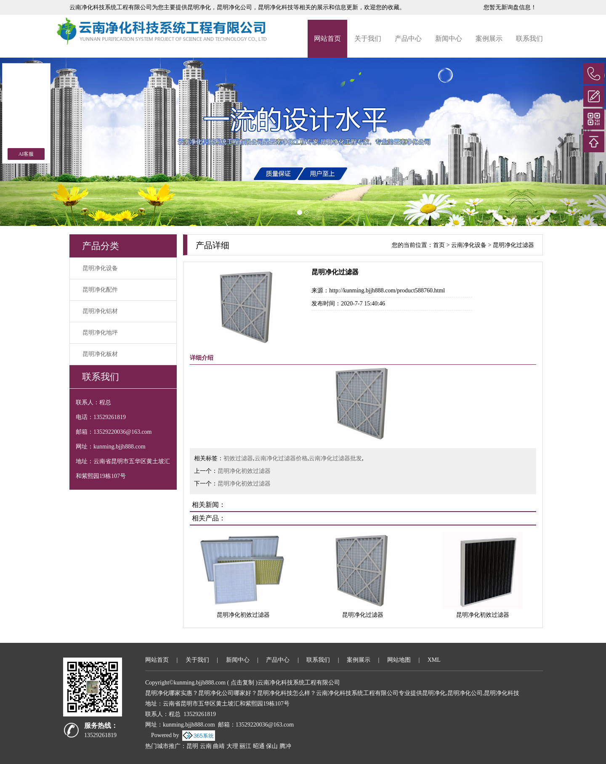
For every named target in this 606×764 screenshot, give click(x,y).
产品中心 (408, 38)
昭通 (259, 746)
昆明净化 (199, 7)
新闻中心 (448, 38)
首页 (439, 245)
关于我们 (367, 38)
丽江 (245, 746)
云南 (206, 746)
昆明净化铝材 (100, 311)
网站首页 (327, 38)
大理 (232, 746)
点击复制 (242, 682)
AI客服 (26, 154)
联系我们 (529, 38)
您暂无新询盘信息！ (510, 7)
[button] (560, 142)
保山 (272, 746)
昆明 (192, 746)
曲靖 (219, 746)
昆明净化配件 (100, 289)
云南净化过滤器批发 (335, 458)
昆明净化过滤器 (513, 245)
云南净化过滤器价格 (281, 458)
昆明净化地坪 (100, 332)
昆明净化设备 (100, 268)
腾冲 (285, 746)
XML (434, 660)
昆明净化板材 (100, 354)
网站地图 (399, 660)
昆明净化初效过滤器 (244, 471)
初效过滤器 (238, 458)
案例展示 (489, 38)
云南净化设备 (468, 245)
